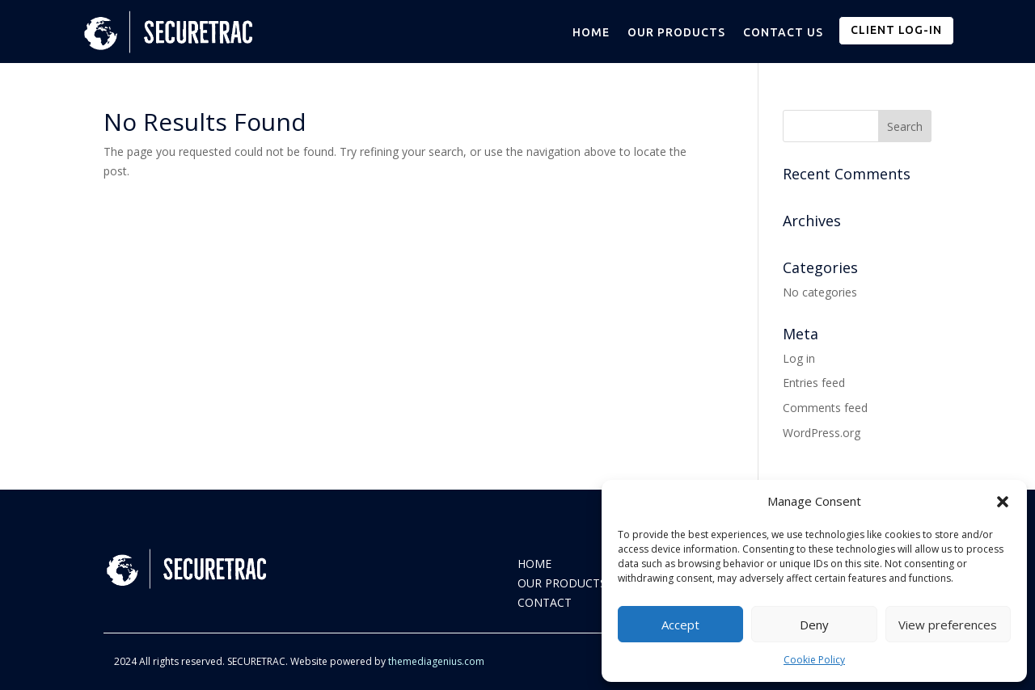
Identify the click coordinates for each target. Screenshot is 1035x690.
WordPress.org (821, 432)
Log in (799, 358)
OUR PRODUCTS (676, 33)
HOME (591, 33)
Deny (814, 624)
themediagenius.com (436, 661)
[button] (1003, 502)
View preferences (947, 624)
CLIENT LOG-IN (896, 29)
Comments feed (825, 407)
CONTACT (545, 602)
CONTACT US (783, 33)
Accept (680, 624)
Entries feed (814, 382)
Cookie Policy (814, 660)
